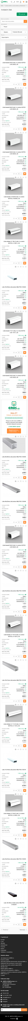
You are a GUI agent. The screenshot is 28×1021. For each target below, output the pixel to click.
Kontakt (3, 939)
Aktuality (3, 943)
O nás (2, 941)
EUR (17, 2)
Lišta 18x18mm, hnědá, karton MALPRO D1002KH (14, 903)
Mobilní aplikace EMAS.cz (7, 968)
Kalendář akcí (4, 945)
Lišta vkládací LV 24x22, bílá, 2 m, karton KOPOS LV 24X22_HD (14, 814)
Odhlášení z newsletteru (6, 952)
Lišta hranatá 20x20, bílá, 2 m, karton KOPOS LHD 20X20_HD (13, 63)
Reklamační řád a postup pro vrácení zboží (11, 963)
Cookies (3, 975)
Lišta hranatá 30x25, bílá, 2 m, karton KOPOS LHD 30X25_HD (13, 546)
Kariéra (2, 948)
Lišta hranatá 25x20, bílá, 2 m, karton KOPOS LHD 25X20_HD (13, 376)
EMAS (2, 5)
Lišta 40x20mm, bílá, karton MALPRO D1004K (14, 501)
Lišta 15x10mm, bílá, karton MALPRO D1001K (14, 769)
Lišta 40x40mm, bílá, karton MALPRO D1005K (14, 457)
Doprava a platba (5, 959)
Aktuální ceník (4, 967)
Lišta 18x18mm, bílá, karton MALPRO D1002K (14, 287)
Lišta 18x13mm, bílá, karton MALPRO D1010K (14, 680)
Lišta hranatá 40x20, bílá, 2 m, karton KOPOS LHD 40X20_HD (13, 108)
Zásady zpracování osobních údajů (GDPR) (11, 965)
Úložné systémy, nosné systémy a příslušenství (15, 5)
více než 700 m (22, 818)
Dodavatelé (3, 950)
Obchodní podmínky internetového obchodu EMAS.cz (14, 961)
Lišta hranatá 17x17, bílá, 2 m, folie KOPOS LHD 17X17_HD (14, 331)
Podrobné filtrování (19, 32)
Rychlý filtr (22, 14)
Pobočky (3, 946)
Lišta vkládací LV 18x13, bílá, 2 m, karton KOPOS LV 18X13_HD (14, 242)
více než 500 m (22, 907)
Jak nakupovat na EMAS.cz (7, 958)
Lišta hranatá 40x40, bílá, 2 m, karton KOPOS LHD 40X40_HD (13, 153)
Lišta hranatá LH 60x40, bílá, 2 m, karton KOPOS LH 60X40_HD (14, 197)
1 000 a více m (22, 67)
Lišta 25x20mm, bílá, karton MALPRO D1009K (14, 591)
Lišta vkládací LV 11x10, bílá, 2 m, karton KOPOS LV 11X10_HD (14, 725)
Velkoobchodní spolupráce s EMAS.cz (10, 970)
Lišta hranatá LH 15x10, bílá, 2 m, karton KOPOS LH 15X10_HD (14, 635)
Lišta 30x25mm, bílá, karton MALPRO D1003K (14, 859)
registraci (7, 76)
